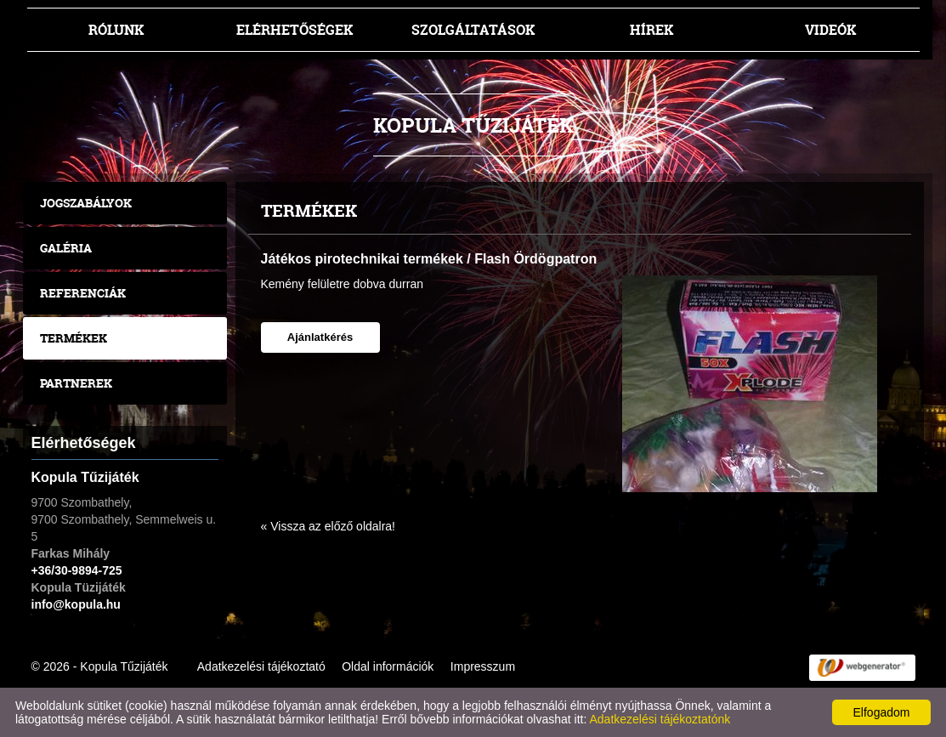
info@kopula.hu (76, 604)
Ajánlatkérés (320, 337)
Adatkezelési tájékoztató (261, 666)
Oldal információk (387, 666)
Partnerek (76, 383)
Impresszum (482, 666)
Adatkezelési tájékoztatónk (659, 719)
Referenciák (83, 293)
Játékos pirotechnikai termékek (362, 259)
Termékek (73, 338)
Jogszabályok (86, 203)
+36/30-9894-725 (76, 570)
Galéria (66, 248)
